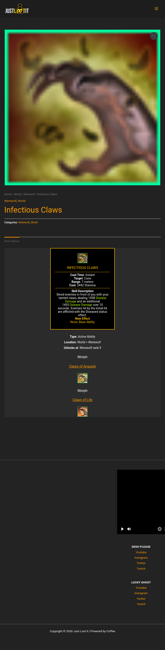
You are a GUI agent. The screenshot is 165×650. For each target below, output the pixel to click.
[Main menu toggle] (156, 9)
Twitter (141, 563)
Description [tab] (11, 241)
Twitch (141, 568)
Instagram (141, 557)
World (17, 194)
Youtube (141, 552)
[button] (154, 36)
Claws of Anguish (82, 366)
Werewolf (29, 194)
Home (8, 194)
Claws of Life (82, 400)
